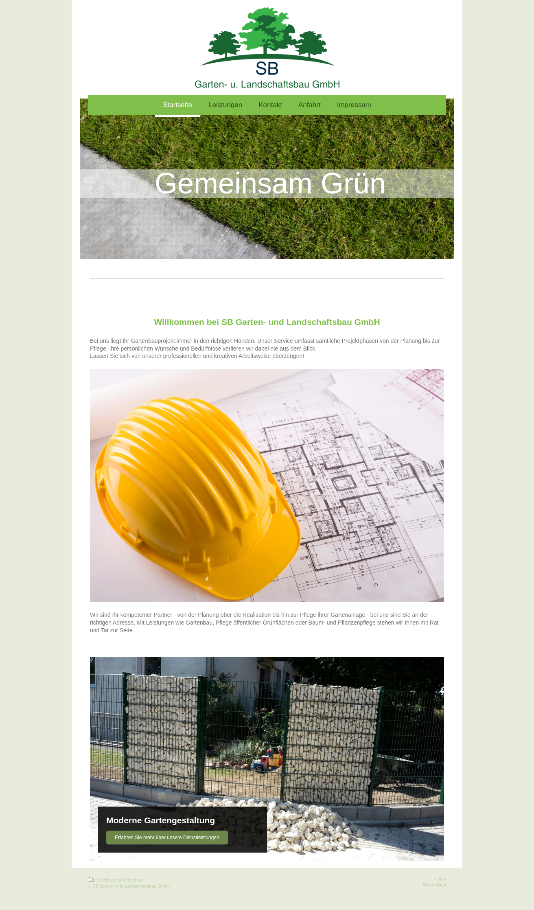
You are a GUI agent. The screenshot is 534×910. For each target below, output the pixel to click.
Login (440, 878)
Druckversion (106, 879)
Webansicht (434, 884)
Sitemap (134, 879)
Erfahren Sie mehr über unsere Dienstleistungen (167, 837)
